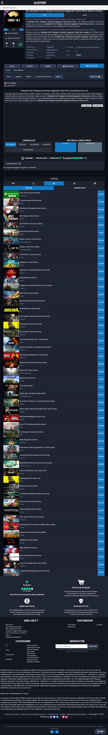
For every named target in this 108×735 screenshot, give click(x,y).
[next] (22, 30)
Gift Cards (30, 667)
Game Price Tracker (33, 663)
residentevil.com (51, 50)
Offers (7, 82)
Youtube (99, 641)
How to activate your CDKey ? (16, 649)
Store (9, 88)
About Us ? (9, 641)
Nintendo (9, 675)
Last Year (23, 160)
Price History (18, 82)
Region (18, 88)
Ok (52, 732)
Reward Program (33, 665)
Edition (28, 88)
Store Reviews (31, 671)
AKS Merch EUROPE (33, 678)
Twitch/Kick (72, 641)
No (57, 732)
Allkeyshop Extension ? (13, 653)
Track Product (28, 165)
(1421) (73, 174)
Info (44, 15)
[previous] (5, 30)
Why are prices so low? (14, 645)
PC (77, 47)
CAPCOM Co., (50, 52)
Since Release (10, 160)
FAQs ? (8, 651)
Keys (58, 88)
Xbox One (87, 47)
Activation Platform (43, 88)
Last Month (46, 160)
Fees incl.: (95, 88)
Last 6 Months (34, 160)
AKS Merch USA (32, 676)
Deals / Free (31, 669)
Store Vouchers (32, 661)
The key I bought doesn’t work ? (17, 647)
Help (100, 731)
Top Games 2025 (33, 674)
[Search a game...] (54, 7)
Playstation (10, 670)
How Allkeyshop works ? (14, 643)
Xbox (48, 58)
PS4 (79, 47)
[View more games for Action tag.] (79, 56)
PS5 (82, 47)
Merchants (71, 643)
